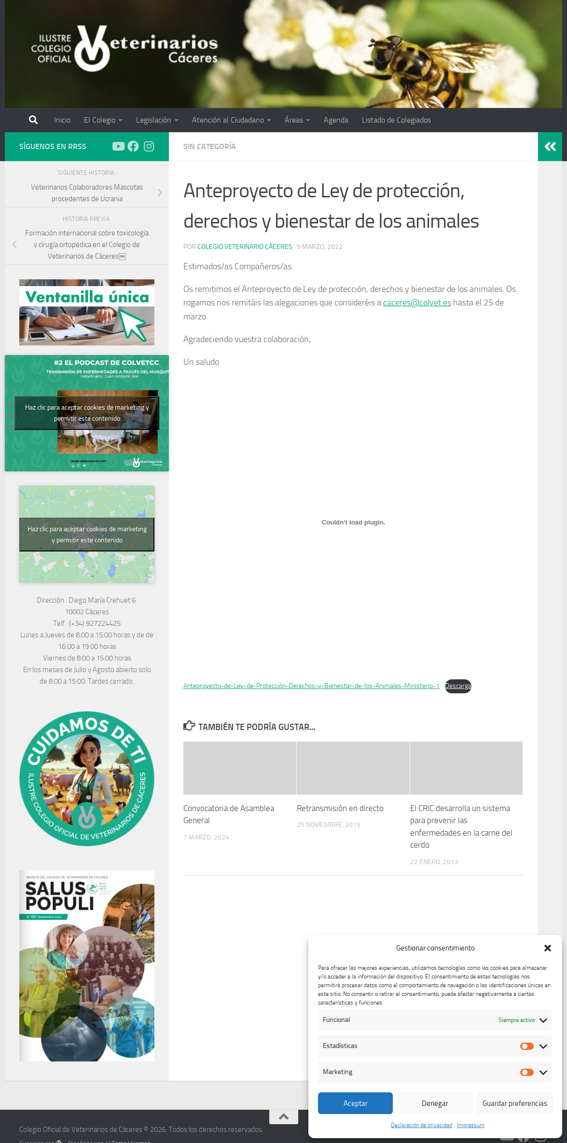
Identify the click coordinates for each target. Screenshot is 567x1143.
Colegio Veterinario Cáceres (244, 247)
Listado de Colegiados (396, 119)
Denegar (435, 1103)
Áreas (294, 119)
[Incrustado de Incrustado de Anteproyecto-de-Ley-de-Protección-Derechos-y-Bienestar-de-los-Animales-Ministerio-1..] (353, 522)
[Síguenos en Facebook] (133, 146)
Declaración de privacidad (421, 1125)
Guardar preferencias (515, 1103)
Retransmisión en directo (340, 808)
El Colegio (99, 119)
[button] (548, 948)
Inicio (62, 119)
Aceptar (356, 1103)
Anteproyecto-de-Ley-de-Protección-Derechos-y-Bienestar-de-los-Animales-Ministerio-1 (311, 686)
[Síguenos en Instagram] (148, 146)
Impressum (470, 1125)
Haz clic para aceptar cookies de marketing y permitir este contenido (87, 413)
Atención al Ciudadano (228, 119)
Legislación (153, 119)
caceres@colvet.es (417, 302)
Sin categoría (209, 146)
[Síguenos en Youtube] (118, 146)
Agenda (336, 119)
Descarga (458, 686)
